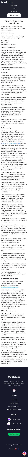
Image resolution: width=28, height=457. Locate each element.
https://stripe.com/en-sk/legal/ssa (10, 143)
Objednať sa (14, 5)
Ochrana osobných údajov (14, 409)
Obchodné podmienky (14, 406)
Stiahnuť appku (14, 15)
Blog (14, 8)
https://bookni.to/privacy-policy (9, 287)
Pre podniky (14, 11)
